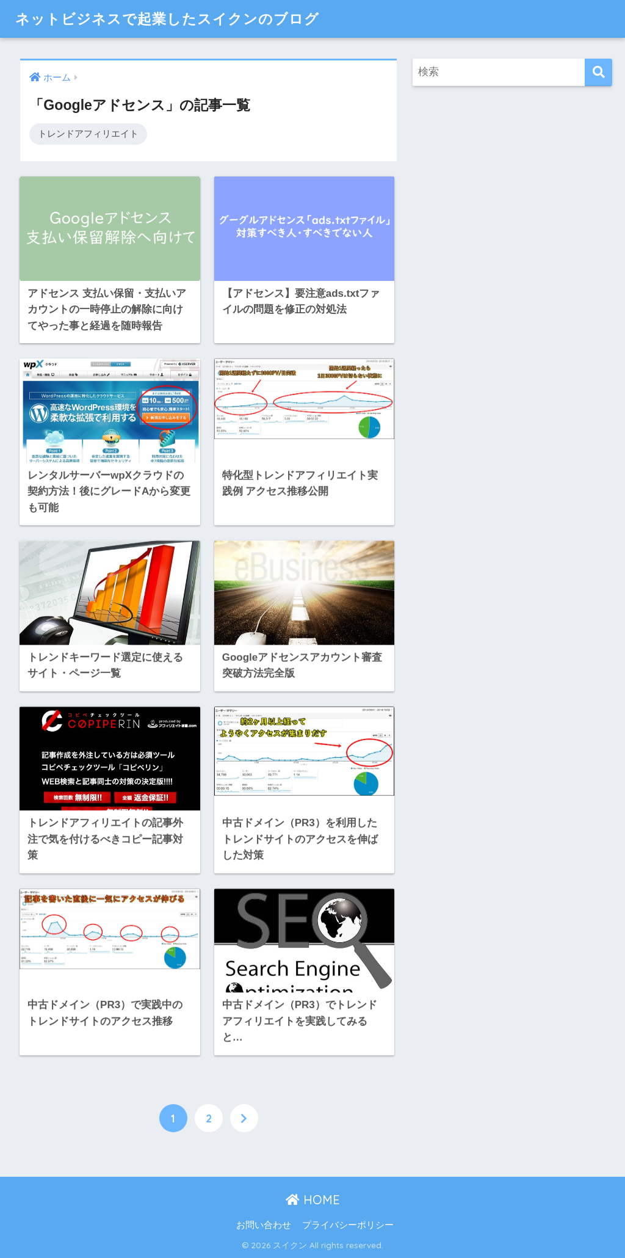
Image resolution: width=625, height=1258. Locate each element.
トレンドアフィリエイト (88, 133)
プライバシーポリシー (348, 1225)
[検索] (598, 72)
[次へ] (244, 1118)
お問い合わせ (263, 1225)
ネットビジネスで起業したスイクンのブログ (167, 18)
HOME (313, 1199)
